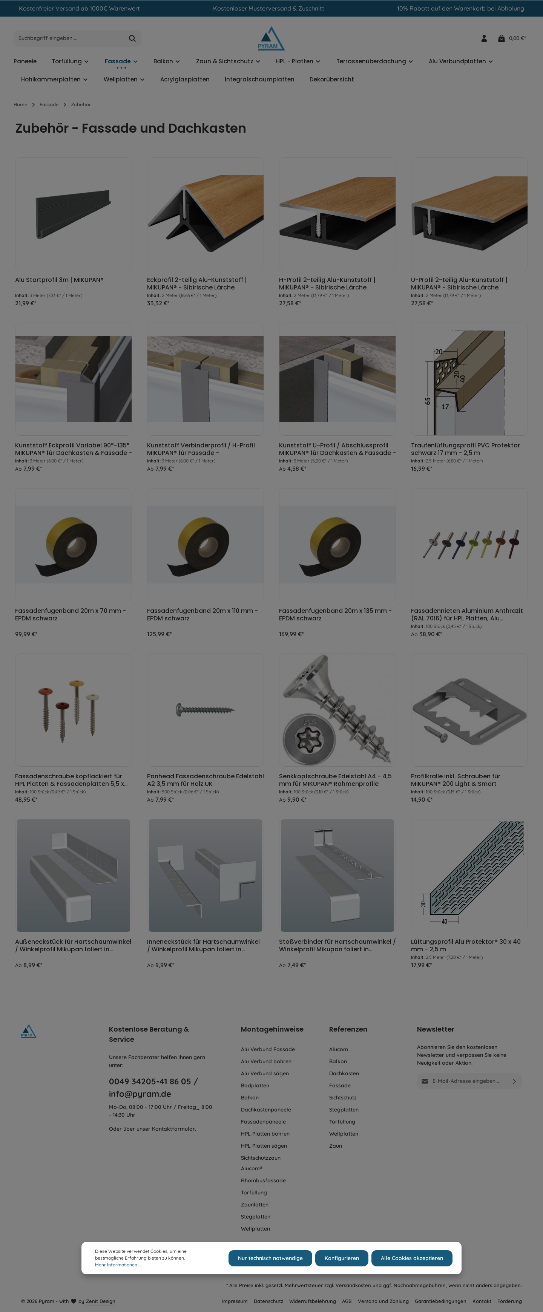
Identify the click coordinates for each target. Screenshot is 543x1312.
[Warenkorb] (511, 38)
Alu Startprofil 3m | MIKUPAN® (59, 280)
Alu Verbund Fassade (268, 1049)
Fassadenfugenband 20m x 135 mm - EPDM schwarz (335, 614)
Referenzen (348, 1029)
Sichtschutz (343, 1097)
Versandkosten (353, 1285)
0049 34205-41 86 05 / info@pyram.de (153, 1087)
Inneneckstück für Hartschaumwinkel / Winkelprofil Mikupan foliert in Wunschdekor (203, 945)
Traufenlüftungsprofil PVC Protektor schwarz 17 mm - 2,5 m (465, 449)
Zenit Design (100, 1301)
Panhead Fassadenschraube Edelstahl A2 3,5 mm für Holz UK (205, 780)
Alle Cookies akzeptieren (412, 1267)
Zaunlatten (254, 1204)
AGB (347, 1301)
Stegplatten (255, 1216)
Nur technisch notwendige (270, 1267)
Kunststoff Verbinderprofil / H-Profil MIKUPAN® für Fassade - (201, 449)
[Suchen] (132, 38)
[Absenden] (514, 1081)
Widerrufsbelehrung (312, 1301)
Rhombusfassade (263, 1180)
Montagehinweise (272, 1029)
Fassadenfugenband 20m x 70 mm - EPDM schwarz (70, 614)
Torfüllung (254, 1192)
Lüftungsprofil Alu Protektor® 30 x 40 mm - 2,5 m (466, 945)
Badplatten (255, 1085)
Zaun (335, 1145)
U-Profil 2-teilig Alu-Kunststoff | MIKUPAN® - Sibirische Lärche (459, 283)
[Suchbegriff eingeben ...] (69, 38)
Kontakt (481, 1301)
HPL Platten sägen (264, 1145)
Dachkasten (344, 1073)
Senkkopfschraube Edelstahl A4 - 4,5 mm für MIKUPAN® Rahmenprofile (335, 780)
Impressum (235, 1301)
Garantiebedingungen (440, 1301)
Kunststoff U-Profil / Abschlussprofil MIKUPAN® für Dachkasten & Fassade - (337, 449)
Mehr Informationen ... (118, 1274)
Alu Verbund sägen (265, 1073)
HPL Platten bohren (265, 1133)
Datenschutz (268, 1301)
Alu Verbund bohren (266, 1061)
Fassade (340, 1085)
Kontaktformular (173, 1128)
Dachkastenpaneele (266, 1109)
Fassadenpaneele (263, 1121)
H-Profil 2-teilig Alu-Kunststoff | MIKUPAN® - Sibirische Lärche (327, 283)
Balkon (250, 1097)
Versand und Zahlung (383, 1301)
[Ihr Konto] (484, 38)
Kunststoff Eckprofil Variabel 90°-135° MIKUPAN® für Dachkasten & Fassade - (73, 449)
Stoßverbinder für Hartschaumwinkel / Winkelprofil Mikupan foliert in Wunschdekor (337, 945)
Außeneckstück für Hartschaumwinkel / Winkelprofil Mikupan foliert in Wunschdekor (73, 945)
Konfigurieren (342, 1267)
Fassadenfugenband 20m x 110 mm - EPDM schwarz (202, 614)
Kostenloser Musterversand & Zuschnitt (268, 8)
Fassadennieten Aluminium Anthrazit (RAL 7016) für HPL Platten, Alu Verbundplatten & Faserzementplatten (467, 614)
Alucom (338, 1049)
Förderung (509, 1301)
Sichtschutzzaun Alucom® (261, 1163)
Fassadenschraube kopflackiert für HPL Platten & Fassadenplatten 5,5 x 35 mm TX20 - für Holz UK (69, 780)
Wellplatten (255, 1228)
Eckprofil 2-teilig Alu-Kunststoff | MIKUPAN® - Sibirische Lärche (197, 283)
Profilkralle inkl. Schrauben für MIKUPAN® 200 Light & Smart (455, 780)
